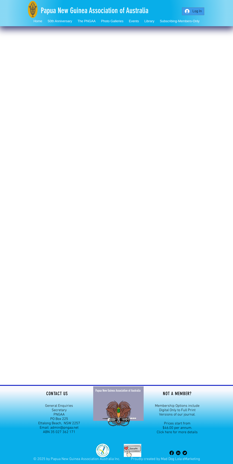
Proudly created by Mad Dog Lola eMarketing (165, 459)
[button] (134, 21)
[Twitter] (185, 453)
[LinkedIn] (178, 453)
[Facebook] (171, 453)
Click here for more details (177, 432)
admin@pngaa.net (64, 428)
